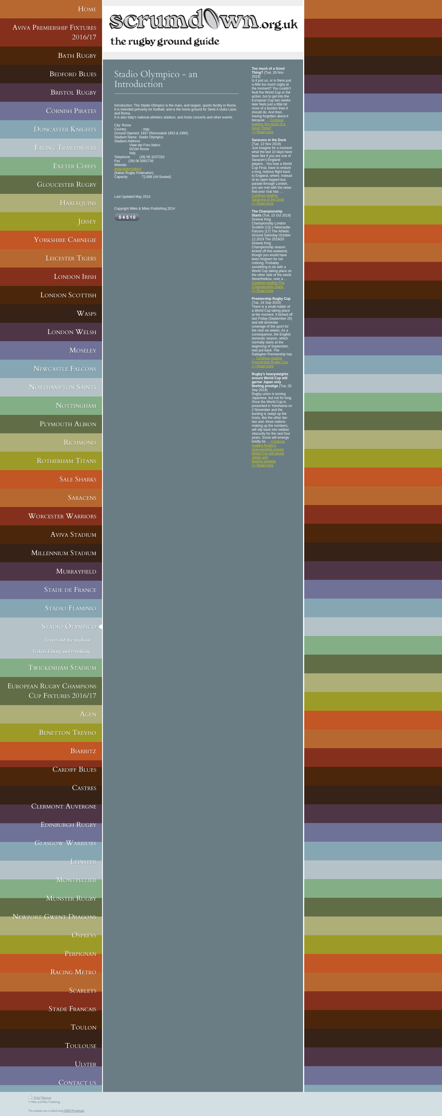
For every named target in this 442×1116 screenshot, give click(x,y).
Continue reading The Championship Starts (268, 285)
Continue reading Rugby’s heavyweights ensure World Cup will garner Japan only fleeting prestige (268, 451)
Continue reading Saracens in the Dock (268, 197)
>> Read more (263, 132)
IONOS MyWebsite (74, 1111)
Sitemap (46, 1098)
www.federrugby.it (127, 169)
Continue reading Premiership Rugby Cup (270, 360)
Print (34, 1098)
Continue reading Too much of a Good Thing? (268, 124)
